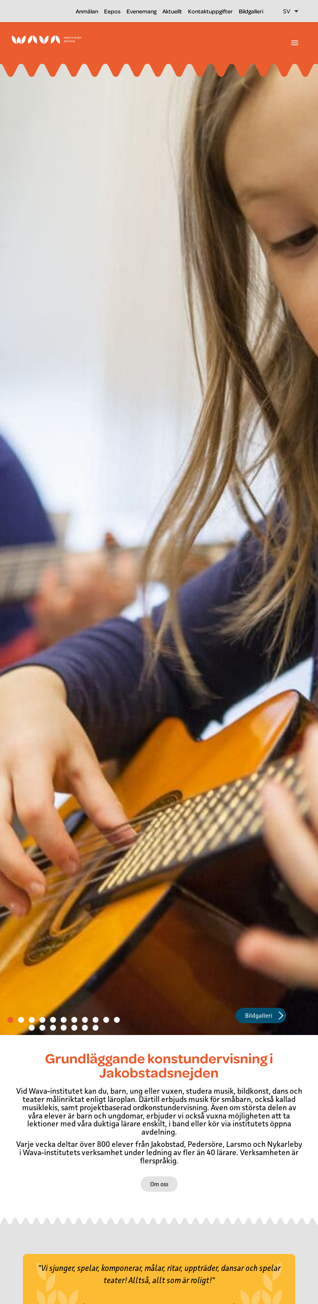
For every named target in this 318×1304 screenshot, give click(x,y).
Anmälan (87, 11)
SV (290, 11)
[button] (294, 43)
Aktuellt (172, 11)
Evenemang (141, 11)
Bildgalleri (251, 11)
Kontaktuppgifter (210, 11)
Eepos (112, 11)
